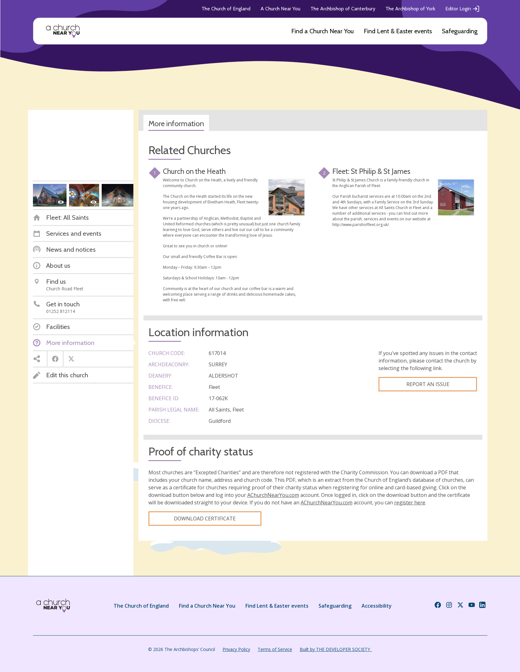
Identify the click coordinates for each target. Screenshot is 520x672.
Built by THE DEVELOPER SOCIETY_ (336, 649)
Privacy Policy (236, 649)
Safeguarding (460, 31)
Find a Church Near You (322, 31)
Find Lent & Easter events (398, 31)
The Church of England (225, 9)
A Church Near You (280, 9)
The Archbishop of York (410, 9)
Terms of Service (275, 649)
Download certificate (205, 518)
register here (409, 502)
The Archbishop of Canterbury (342, 9)
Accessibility (377, 605)
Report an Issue (427, 384)
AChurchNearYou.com (273, 495)
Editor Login (462, 9)
